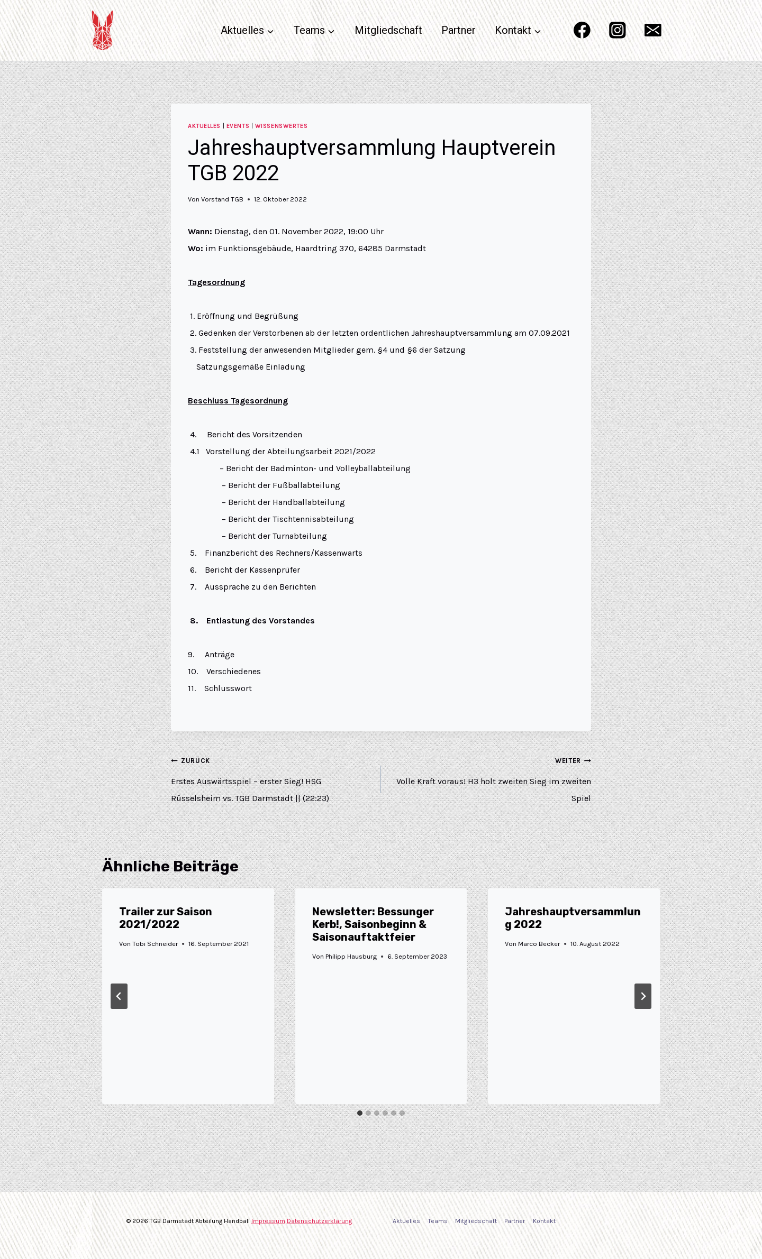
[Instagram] (617, 30)
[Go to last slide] (119, 996)
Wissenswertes (281, 126)
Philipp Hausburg (351, 956)
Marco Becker (539, 944)
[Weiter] (642, 996)
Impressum (268, 1221)
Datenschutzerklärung (319, 1221)
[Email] (653, 30)
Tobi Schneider (155, 944)
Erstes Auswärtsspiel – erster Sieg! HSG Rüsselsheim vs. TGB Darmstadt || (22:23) (272, 777)
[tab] (359, 1113)
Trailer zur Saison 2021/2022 (165, 918)
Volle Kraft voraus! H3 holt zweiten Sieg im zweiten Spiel (490, 777)
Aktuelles (204, 126)
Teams (438, 1221)
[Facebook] (581, 30)
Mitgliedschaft (388, 30)
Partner (458, 30)
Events (237, 126)
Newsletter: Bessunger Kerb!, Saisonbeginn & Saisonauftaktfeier (373, 924)
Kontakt (544, 1221)
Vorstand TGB (222, 199)
